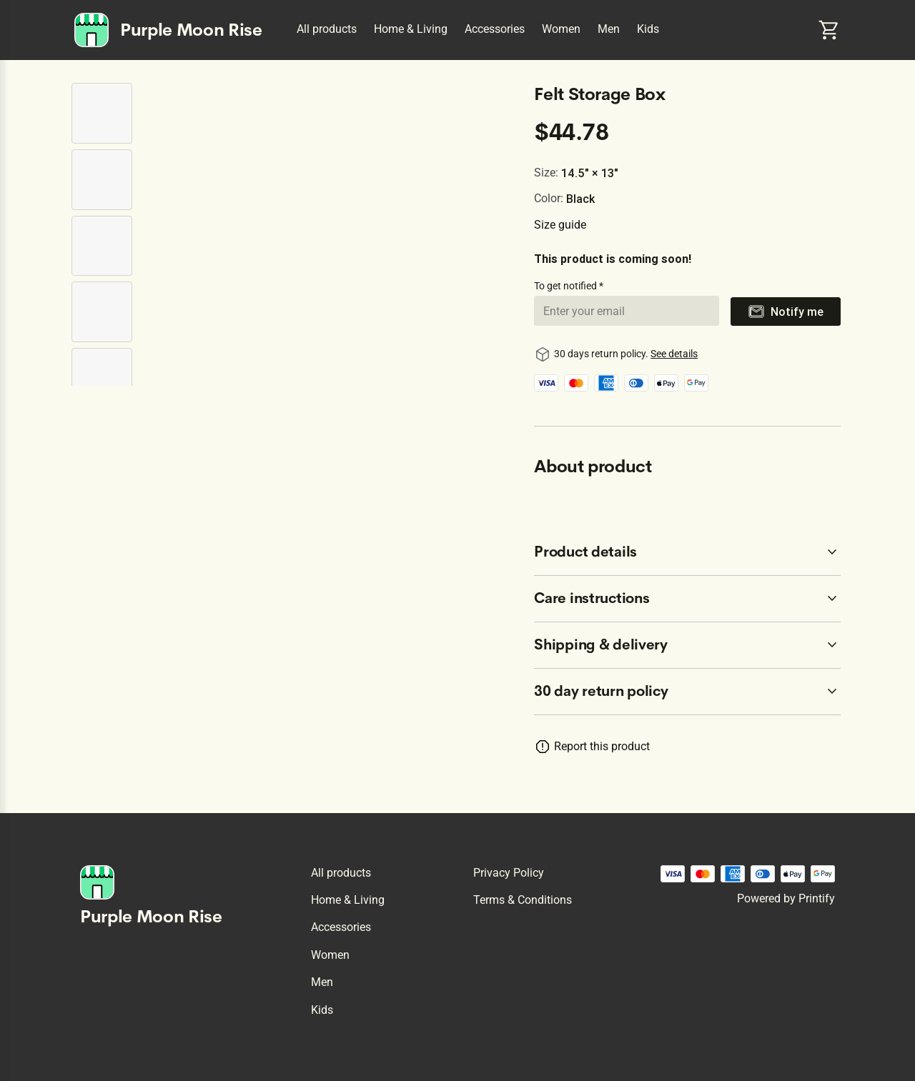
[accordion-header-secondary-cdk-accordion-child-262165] (687, 645)
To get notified (566, 286)
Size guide (560, 224)
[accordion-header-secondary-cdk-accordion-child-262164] (687, 599)
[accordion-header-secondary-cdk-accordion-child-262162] (687, 691)
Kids (648, 29)
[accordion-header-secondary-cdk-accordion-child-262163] (687, 552)
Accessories (495, 29)
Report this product (602, 746)
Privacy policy (508, 873)
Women (561, 29)
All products (327, 29)
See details (674, 353)
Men (609, 29)
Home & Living (410, 29)
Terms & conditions (522, 900)
